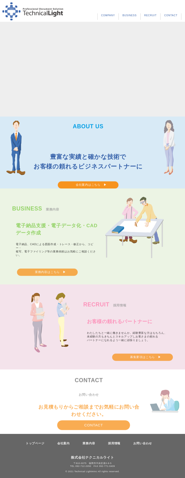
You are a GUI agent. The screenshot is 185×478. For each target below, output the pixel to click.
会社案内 (63, 443)
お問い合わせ (142, 443)
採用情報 (114, 443)
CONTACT (170, 15)
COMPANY (108, 15)
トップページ (35, 443)
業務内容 (89, 443)
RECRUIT (150, 15)
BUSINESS (129, 15)
